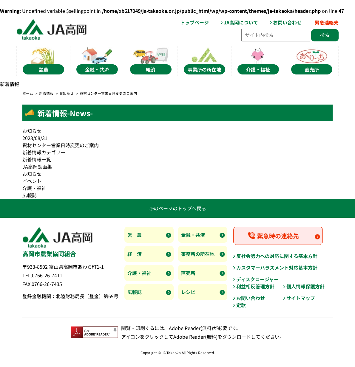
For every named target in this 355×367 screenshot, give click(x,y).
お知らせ (66, 93)
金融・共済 (193, 234)
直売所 (188, 272)
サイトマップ (300, 297)
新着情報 (46, 93)
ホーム (27, 93)
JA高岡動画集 (37, 166)
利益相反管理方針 (255, 286)
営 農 (134, 234)
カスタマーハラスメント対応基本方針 (276, 267)
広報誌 (29, 195)
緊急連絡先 (327, 22)
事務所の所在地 (197, 253)
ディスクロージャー (257, 279)
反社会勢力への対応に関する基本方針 (276, 255)
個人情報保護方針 (305, 286)
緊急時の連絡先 (278, 235)
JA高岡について (241, 22)
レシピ (188, 292)
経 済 (134, 253)
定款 (241, 305)
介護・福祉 (34, 188)
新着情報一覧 (36, 159)
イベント (31, 180)
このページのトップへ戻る (177, 208)
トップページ (194, 22)
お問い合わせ (287, 22)
